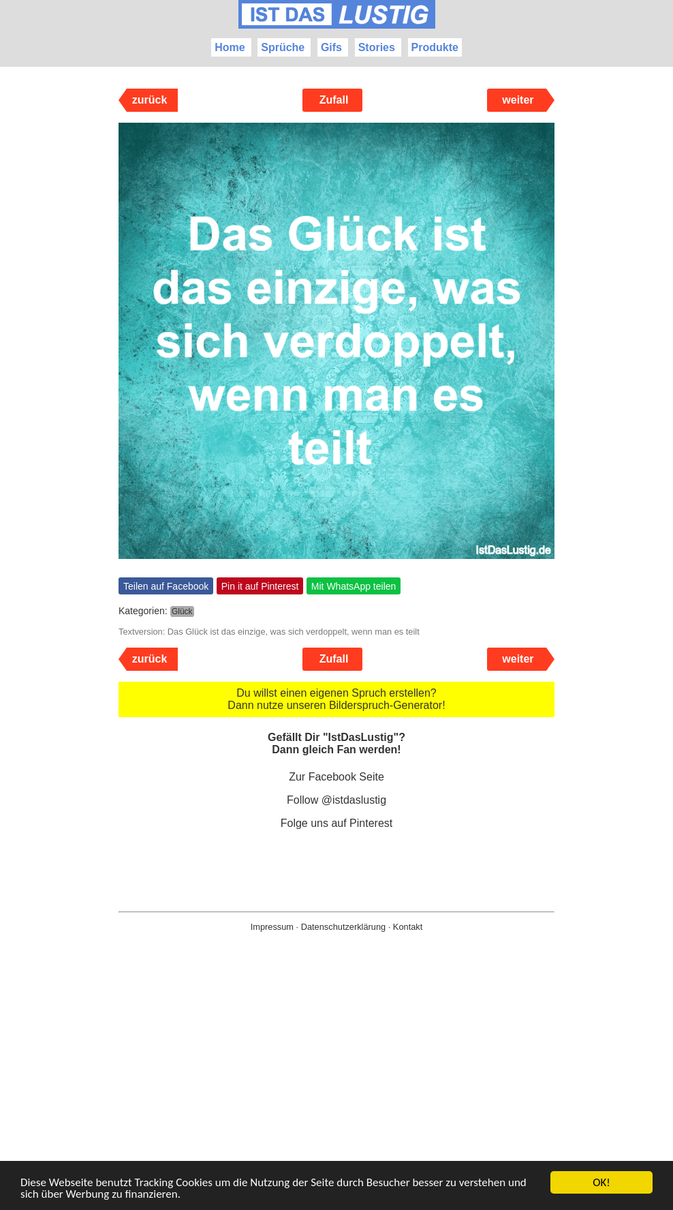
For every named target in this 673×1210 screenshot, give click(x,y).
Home (230, 47)
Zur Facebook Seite (336, 777)
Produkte (434, 47)
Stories (376, 47)
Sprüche (282, 47)
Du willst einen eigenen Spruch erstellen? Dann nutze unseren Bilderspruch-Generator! (336, 699)
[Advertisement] (336, 1092)
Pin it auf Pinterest (260, 586)
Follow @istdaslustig (336, 800)
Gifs (331, 47)
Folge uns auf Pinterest (337, 823)
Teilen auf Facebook (165, 586)
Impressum (272, 927)
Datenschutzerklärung (343, 927)
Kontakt (407, 927)
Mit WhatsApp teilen (353, 586)
